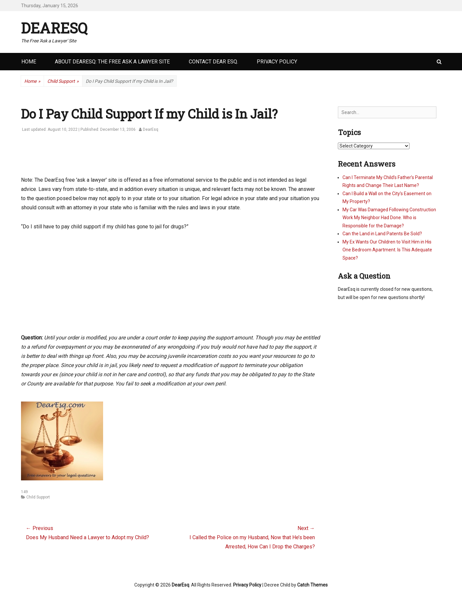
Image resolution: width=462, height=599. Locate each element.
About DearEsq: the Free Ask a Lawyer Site (112, 61)
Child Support (63, 81)
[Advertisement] (140, 158)
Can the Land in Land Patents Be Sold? (382, 233)
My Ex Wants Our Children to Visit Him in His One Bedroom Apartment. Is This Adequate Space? (387, 250)
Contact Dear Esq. (213, 61)
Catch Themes (312, 584)
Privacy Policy (277, 61)
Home (28, 61)
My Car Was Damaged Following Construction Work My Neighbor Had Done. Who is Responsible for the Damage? (389, 217)
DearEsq (54, 27)
